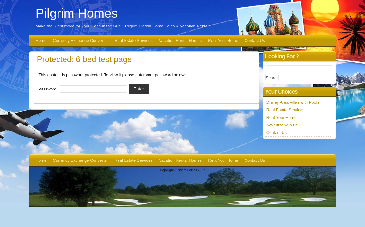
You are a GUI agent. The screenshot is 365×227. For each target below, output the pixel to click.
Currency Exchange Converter (80, 40)
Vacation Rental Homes (180, 40)
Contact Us (255, 40)
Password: (83, 89)
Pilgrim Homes (77, 13)
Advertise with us (281, 125)
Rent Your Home (223, 40)
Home (41, 40)
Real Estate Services (133, 40)
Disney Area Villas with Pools (292, 102)
